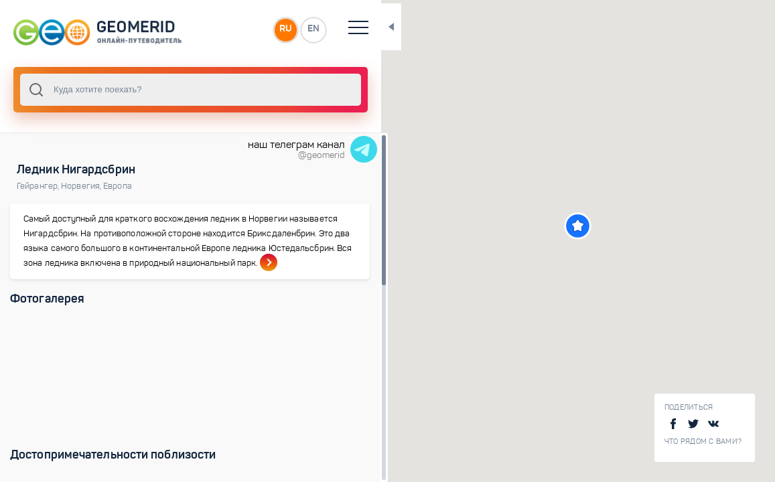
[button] (568, 226)
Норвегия (82, 186)
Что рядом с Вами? (703, 441)
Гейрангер (39, 186)
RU (265, 29)
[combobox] (181, 90)
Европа (117, 186)
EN (294, 29)
